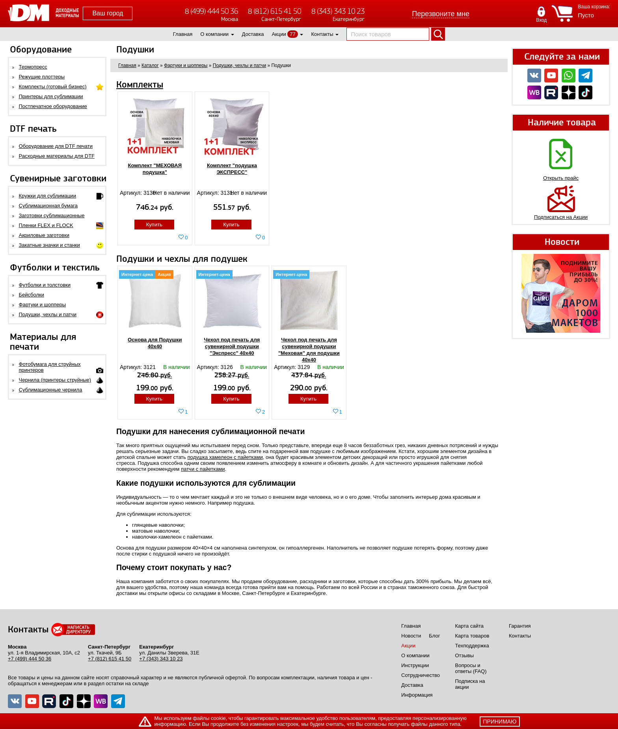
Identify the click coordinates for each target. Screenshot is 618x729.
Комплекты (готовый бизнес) (53, 86)
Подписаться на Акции (561, 217)
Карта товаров (472, 636)
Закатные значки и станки (49, 245)
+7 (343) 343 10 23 (160, 659)
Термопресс (33, 67)
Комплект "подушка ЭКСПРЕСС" (232, 168)
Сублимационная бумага (48, 206)
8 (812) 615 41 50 (274, 11)
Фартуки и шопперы (42, 305)
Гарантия (520, 626)
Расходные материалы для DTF (57, 156)
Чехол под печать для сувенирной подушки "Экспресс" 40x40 (232, 346)
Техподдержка (472, 646)
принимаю (500, 721)
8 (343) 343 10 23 (338, 11)
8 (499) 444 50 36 (211, 11)
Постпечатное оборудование (53, 106)
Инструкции (415, 665)
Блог (434, 636)
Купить (154, 224)
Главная (182, 34)
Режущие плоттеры (42, 77)
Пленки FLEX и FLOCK (46, 225)
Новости (411, 636)
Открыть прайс (561, 178)
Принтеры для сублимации (51, 96)
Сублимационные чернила (50, 390)
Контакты (322, 34)
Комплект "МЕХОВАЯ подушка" (155, 168)
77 (292, 34)
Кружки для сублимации (47, 196)
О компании (214, 34)
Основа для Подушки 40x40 (155, 343)
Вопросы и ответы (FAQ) (471, 668)
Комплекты (139, 85)
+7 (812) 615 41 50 (109, 659)
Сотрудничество (420, 675)
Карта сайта (469, 626)
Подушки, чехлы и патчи (48, 314)
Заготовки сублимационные (52, 215)
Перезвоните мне (440, 14)
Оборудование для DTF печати (56, 146)
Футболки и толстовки (45, 285)
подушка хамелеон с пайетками (224, 457)
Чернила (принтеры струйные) (55, 380)
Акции (279, 34)
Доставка (253, 34)
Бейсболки (31, 295)
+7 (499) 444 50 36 (29, 659)
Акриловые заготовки (44, 235)
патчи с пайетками (203, 469)
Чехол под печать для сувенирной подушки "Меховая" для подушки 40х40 (309, 350)
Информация (417, 695)
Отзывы (464, 655)
